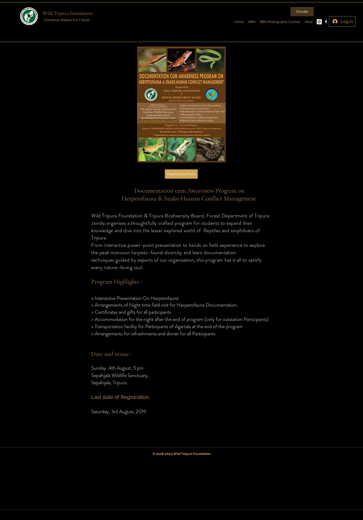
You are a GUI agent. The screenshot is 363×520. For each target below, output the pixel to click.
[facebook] (326, 21)
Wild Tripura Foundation (68, 13)
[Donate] (302, 11)
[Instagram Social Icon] (319, 21)
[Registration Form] (181, 174)
